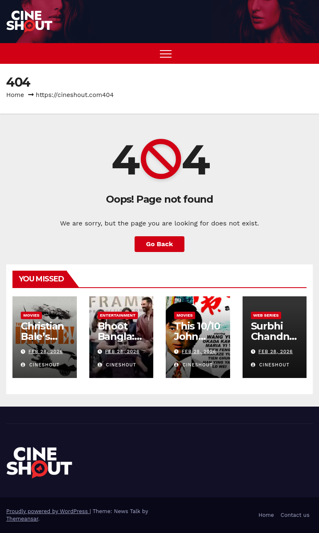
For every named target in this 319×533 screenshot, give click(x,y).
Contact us (294, 515)
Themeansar (22, 519)
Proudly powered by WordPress (48, 511)
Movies (31, 315)
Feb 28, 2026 (46, 351)
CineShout (40, 365)
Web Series (266, 315)
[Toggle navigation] (166, 53)
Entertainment (118, 315)
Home (15, 95)
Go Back (159, 244)
